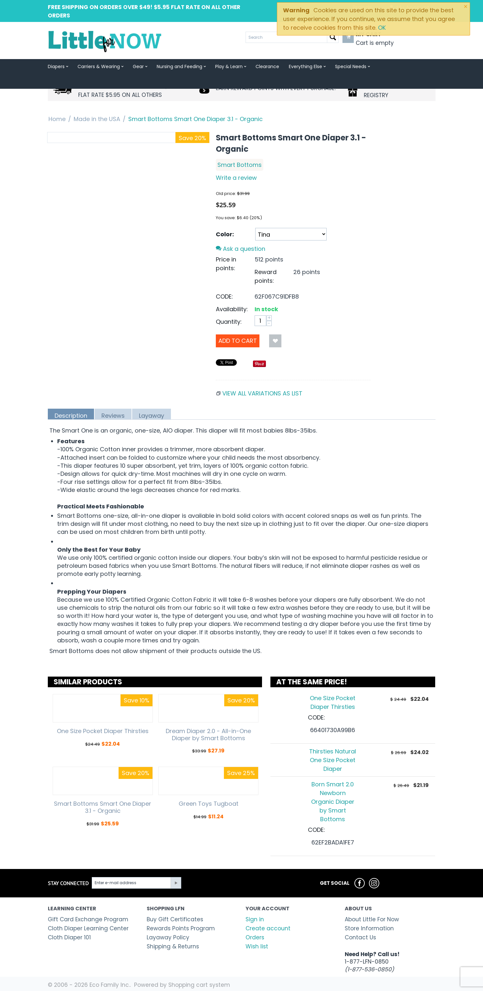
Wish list (257, 946)
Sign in (255, 919)
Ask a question (240, 249)
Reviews (113, 415)
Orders (255, 937)
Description (71, 415)
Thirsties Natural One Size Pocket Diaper (332, 760)
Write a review (236, 178)
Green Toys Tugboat (208, 803)
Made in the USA (97, 119)
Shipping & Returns (173, 946)
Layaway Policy (168, 937)
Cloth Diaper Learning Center (88, 928)
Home (57, 119)
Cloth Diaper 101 (69, 937)
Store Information (369, 928)
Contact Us (360, 937)
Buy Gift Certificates (175, 919)
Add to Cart (237, 341)
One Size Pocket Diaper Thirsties (103, 731)
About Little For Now (372, 919)
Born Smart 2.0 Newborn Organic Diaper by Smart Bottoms (332, 801)
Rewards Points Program (181, 928)
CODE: (224, 296)
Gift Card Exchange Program (88, 919)
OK (382, 28)
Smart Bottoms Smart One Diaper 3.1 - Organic (102, 807)
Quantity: (229, 322)
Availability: (232, 309)
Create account (268, 928)
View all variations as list (262, 393)
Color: (225, 234)
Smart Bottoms (239, 165)
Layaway (151, 415)
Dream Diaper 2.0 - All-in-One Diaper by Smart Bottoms (208, 734)
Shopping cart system (199, 985)
